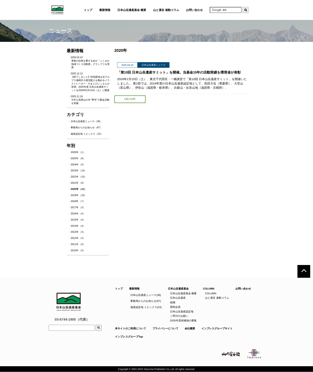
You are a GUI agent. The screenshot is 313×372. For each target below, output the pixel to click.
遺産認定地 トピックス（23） (87, 134)
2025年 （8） (78, 158)
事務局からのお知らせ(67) (145, 300)
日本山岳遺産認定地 (181, 311)
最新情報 (134, 288)
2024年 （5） (78, 164)
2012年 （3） (78, 238)
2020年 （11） (78, 189)
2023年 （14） (78, 170)
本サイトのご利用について (130, 328)
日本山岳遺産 (177, 297)
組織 (172, 302)
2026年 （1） (78, 152)
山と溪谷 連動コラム (166, 10)
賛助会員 (174, 306)
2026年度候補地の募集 (183, 320)
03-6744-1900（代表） (72, 319)
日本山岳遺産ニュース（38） (86, 121)
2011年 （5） (78, 244)
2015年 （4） (78, 219)
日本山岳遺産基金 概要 (131, 10)
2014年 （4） (78, 226)
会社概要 (190, 328)
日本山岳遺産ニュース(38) (145, 294)
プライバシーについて (165, 328)
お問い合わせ (194, 10)
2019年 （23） (78, 195)
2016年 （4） (78, 213)
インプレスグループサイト (217, 328)
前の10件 (130, 99)
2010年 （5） (78, 250)
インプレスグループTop (129, 336)
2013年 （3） (78, 232)
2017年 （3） (78, 207)
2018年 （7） (78, 201)
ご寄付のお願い (178, 315)
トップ (119, 288)
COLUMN (210, 293)
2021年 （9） (78, 183)
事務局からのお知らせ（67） (86, 127)
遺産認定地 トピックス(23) (146, 307)
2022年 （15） (78, 176)
